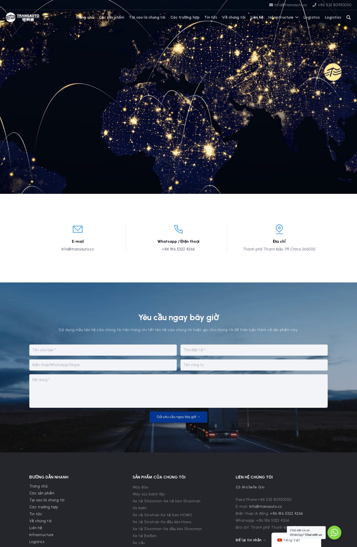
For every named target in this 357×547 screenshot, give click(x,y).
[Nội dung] (178, 391)
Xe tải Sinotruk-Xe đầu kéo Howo (162, 522)
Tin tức (35, 514)
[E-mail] (254, 350)
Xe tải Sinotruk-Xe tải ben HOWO (162, 515)
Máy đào (140, 487)
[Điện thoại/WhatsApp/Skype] (103, 365)
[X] (55, 17)
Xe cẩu (139, 543)
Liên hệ (35, 528)
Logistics (36, 542)
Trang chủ (38, 486)
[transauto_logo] (22, 17)
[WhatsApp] (48, 17)
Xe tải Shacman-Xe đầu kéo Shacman (167, 529)
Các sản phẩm (41, 493)
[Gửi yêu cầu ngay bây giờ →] (178, 417)
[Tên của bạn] (103, 350)
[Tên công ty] (254, 365)
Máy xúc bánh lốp (149, 494)
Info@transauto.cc (77, 249)
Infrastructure (41, 535)
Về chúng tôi (40, 521)
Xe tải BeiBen (145, 536)
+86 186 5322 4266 (178, 249)
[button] (349, 17)
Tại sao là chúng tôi (46, 500)
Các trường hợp (43, 507)
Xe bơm (140, 508)
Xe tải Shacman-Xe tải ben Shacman (167, 501)
